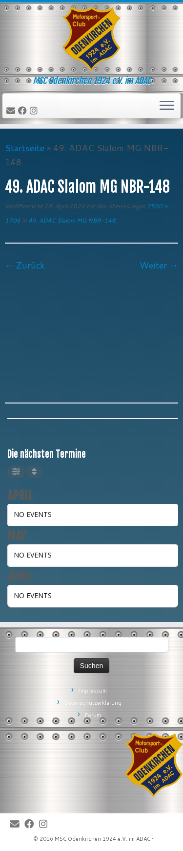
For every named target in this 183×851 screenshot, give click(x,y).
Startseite (24, 147)
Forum (93, 715)
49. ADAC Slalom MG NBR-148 (71, 220)
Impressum (93, 690)
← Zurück (25, 265)
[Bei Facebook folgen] (24, 111)
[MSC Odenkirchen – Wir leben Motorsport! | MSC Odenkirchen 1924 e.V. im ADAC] (91, 39)
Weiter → (159, 265)
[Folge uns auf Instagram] (35, 111)
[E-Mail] (12, 111)
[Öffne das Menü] (167, 106)
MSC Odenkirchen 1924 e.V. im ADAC (102, 839)
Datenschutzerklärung (93, 703)
